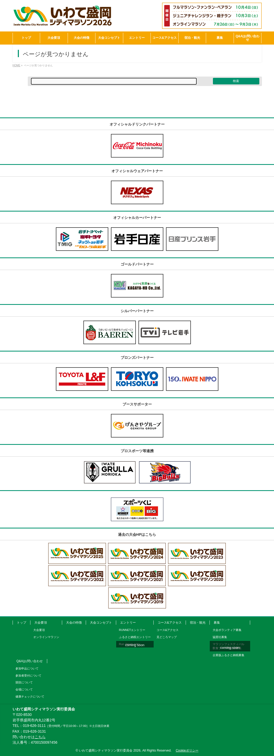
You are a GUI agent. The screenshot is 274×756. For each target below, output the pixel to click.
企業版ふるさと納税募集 (228, 655)
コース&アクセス (170, 622)
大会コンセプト (101, 622)
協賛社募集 (220, 637)
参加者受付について (28, 675)
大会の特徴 (74, 622)
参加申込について (27, 668)
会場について (24, 689)
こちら (40, 737)
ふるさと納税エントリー (135, 637)
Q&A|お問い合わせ (30, 661)
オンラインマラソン (46, 637)
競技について (24, 682)
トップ (21, 622)
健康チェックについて (29, 696)
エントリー (128, 622)
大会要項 (40, 622)
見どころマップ (167, 637)
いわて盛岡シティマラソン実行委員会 (110, 750)
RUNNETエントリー (132, 629)
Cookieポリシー (187, 750)
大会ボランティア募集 (227, 629)
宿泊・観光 (198, 622)
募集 (217, 622)
